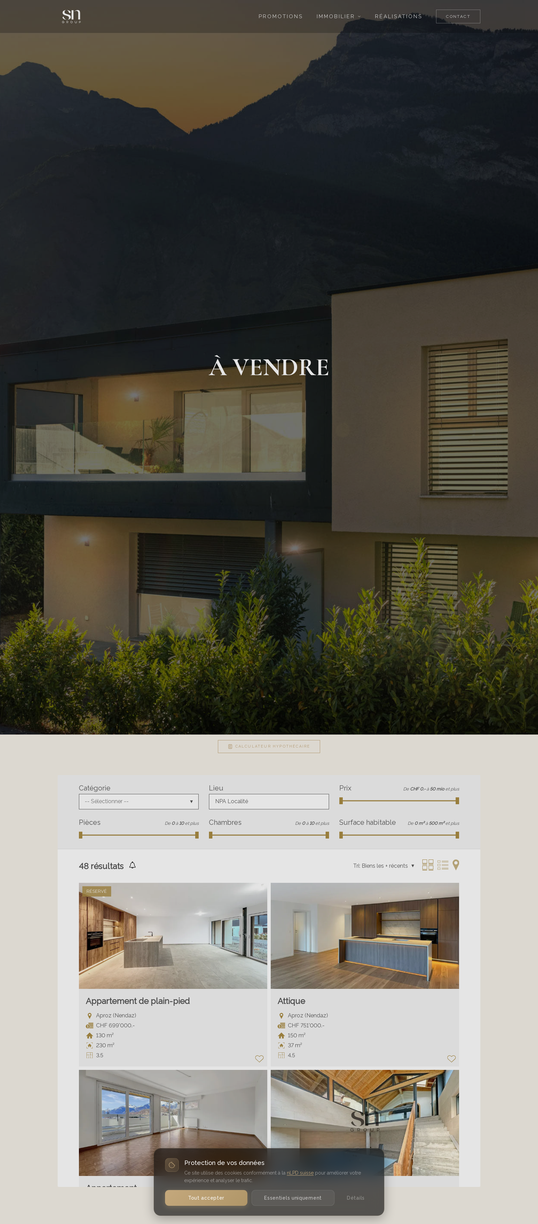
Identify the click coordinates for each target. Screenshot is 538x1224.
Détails (356, 1198)
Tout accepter (206, 1198)
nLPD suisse (300, 1173)
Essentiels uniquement (293, 1198)
